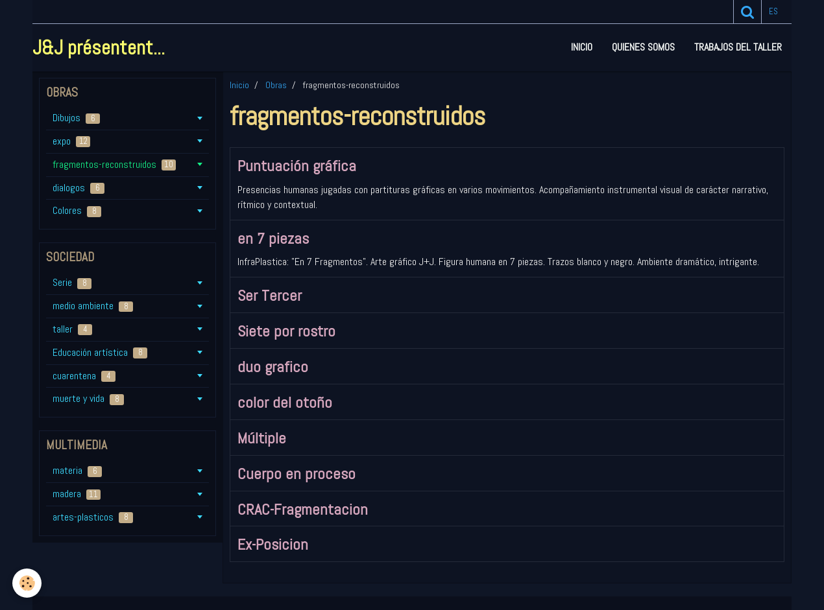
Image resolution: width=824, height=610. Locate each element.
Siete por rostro (286, 331)
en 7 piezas (273, 238)
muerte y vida (88, 398)
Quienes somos (643, 47)
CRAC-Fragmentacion (302, 509)
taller (72, 329)
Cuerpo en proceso (296, 473)
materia (77, 470)
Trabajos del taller (738, 47)
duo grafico (272, 367)
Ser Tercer (269, 295)
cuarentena (84, 375)
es (773, 11)
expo (71, 141)
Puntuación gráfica (296, 166)
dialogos (78, 187)
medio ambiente (93, 305)
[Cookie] (27, 583)
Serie (72, 282)
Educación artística (100, 352)
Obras (276, 85)
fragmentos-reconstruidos (114, 164)
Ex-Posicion (272, 544)
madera (77, 493)
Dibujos (76, 117)
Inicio (581, 47)
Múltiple (261, 438)
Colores (77, 210)
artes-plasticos (93, 517)
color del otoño (284, 402)
